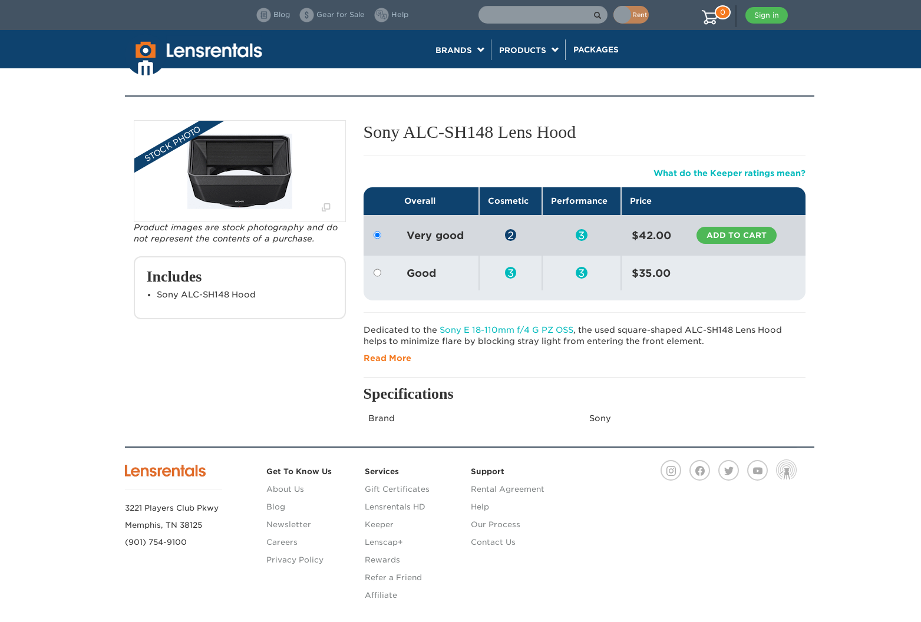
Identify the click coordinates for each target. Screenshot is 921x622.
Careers (282, 542)
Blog (275, 506)
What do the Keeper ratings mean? (729, 173)
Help (480, 506)
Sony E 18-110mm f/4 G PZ (506, 330)
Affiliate (381, 595)
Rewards (382, 559)
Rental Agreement (507, 489)
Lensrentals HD (395, 506)
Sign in (766, 15)
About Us (285, 489)
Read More (387, 358)
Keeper (379, 524)
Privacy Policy (294, 559)
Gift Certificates (397, 489)
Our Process (495, 524)
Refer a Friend (393, 577)
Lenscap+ (384, 542)
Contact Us (493, 542)
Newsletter (288, 524)
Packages (596, 49)
